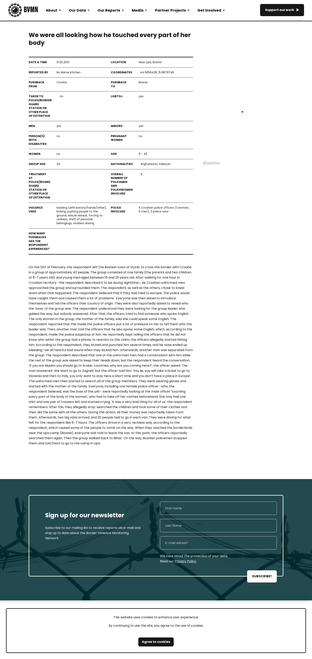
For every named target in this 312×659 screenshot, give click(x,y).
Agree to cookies (156, 641)
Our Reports (109, 10)
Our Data (77, 10)
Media (137, 10)
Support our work (279, 10)
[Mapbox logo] (211, 163)
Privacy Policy (185, 561)
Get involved (209, 10)
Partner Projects (170, 10)
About (51, 10)
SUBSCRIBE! (262, 576)
